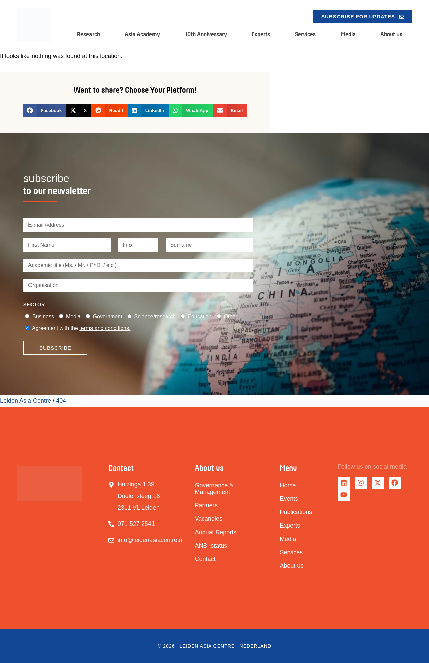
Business (43, 316)
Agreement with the (81, 328)
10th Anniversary (206, 34)
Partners (206, 505)
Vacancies (208, 518)
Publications (296, 512)
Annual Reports (215, 532)
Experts (261, 34)
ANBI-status (211, 545)
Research (88, 34)
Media (348, 34)
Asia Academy (142, 34)
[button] (44, 110)
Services (305, 34)
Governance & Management (214, 488)
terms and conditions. (104, 328)
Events (289, 498)
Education (199, 316)
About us (391, 34)
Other (230, 316)
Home (288, 485)
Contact (205, 559)
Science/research (155, 316)
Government (107, 316)
